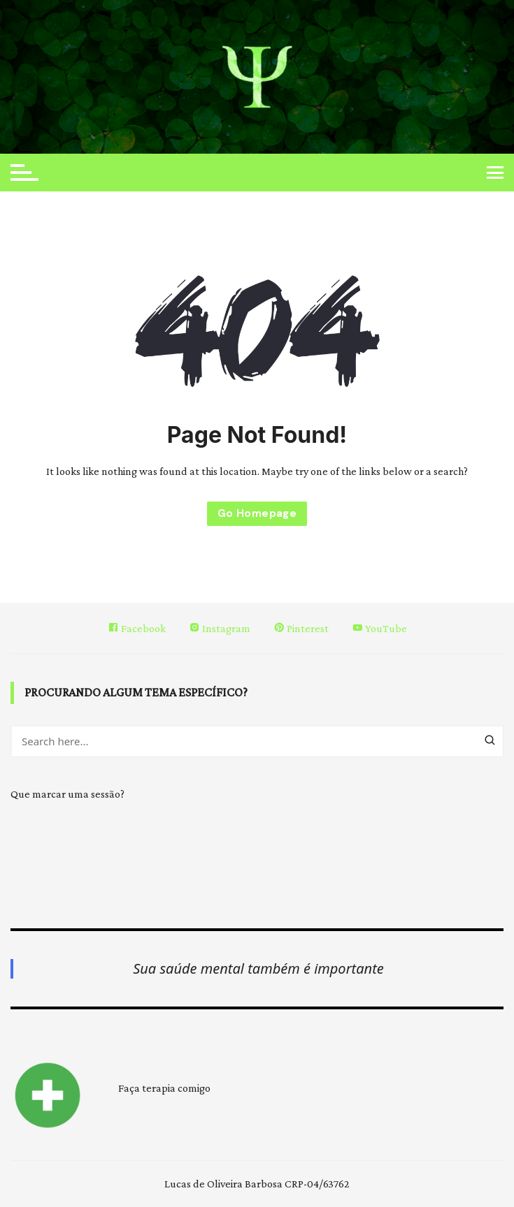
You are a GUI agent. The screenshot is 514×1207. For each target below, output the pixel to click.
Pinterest (301, 628)
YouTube (379, 628)
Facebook (137, 628)
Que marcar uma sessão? (67, 794)
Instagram (219, 628)
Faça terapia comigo (164, 1088)
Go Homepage (257, 513)
